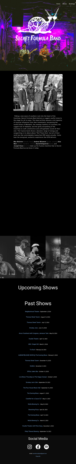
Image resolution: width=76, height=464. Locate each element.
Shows (64, 4)
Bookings (72, 4)
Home (58, 4)
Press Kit (38, 456)
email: (38, 453)
